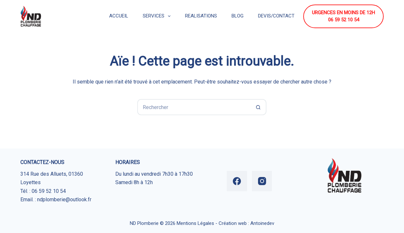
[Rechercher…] (193, 107)
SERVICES (158, 16)
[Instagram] (262, 181)
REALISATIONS (201, 16)
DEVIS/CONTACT (276, 16)
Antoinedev (262, 223)
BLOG (237, 16)
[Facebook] (237, 181)
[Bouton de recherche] (258, 107)
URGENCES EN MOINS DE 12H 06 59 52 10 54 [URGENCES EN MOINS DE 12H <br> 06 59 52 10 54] (343, 16)
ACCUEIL (118, 16)
